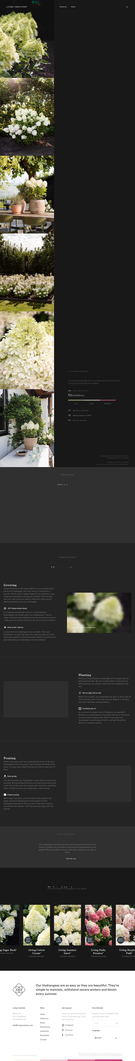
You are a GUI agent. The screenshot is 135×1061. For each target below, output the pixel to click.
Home (42, 1015)
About (73, 7)
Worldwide (44, 1037)
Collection (63, 7)
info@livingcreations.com (23, 1027)
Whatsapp (77, 393)
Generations (45, 1028)
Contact (43, 1041)
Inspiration (44, 1032)
